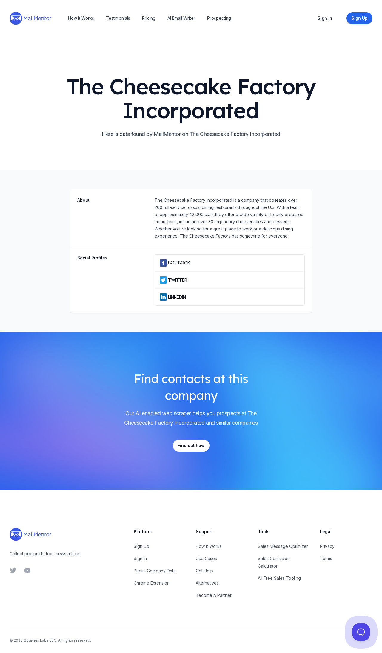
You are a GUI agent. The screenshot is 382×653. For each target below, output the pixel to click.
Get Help (204, 570)
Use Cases (206, 558)
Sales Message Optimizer (283, 546)
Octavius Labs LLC (40, 640)
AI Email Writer (181, 18)
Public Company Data (155, 570)
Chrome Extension (152, 582)
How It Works (81, 18)
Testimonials (118, 18)
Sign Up (141, 546)
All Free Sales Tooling (279, 578)
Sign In (325, 18)
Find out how (191, 445)
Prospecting (219, 18)
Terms (326, 558)
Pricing (148, 18)
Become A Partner (214, 595)
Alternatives (207, 582)
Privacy (327, 546)
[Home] (30, 18)
